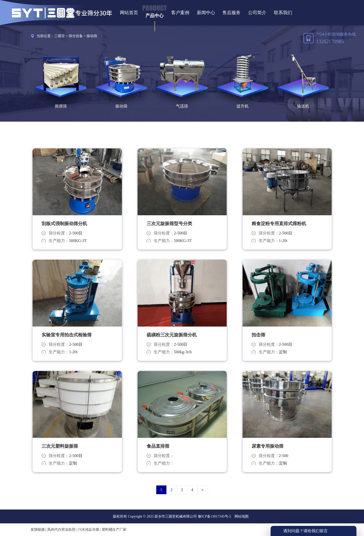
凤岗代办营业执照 (61, 529)
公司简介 (257, 12)
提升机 (243, 106)
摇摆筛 (61, 106)
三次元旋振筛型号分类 (169, 223)
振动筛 (92, 36)
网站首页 (129, 12)
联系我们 (283, 12)
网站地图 (242, 516)
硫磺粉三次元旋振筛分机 (172, 334)
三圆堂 (59, 36)
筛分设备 (76, 36)
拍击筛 (258, 334)
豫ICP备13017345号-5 (214, 516)
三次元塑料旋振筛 (60, 446)
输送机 (303, 106)
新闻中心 (206, 12)
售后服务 (231, 12)
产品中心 (154, 15)
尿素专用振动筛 (267, 446)
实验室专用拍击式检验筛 (67, 334)
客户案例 (180, 12)
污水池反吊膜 (88, 529)
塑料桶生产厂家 (114, 529)
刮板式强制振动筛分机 (64, 223)
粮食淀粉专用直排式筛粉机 (279, 223)
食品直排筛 (158, 446)
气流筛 (182, 106)
